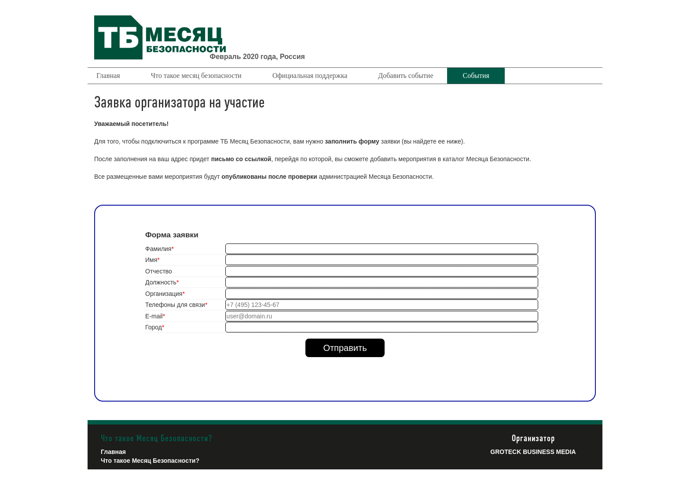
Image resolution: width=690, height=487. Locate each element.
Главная (108, 75)
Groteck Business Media (533, 451)
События (475, 75)
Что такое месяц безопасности (196, 75)
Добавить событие (405, 75)
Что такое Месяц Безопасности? (150, 460)
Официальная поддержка (309, 75)
